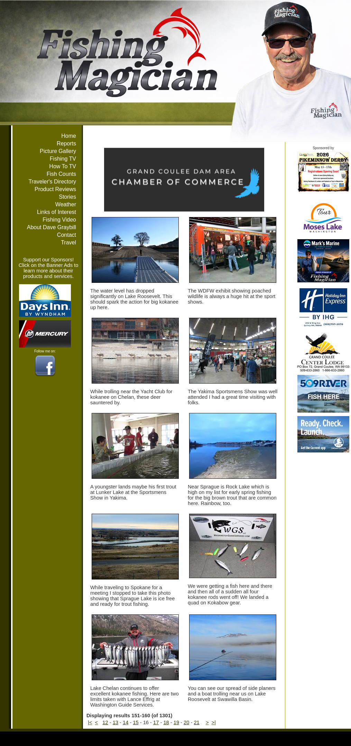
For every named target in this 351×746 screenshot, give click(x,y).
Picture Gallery (58, 151)
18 (166, 722)
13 (115, 722)
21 (196, 722)
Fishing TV (63, 159)
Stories (67, 197)
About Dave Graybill (51, 227)
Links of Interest (56, 212)
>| (214, 722)
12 (105, 722)
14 (125, 722)
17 (156, 722)
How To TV (62, 166)
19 (176, 722)
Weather (65, 204)
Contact (66, 235)
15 (135, 722)
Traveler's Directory (52, 182)
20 (186, 722)
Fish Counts (61, 174)
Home (68, 136)
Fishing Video (59, 220)
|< (90, 722)
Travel (68, 242)
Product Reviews (55, 189)
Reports (66, 143)
